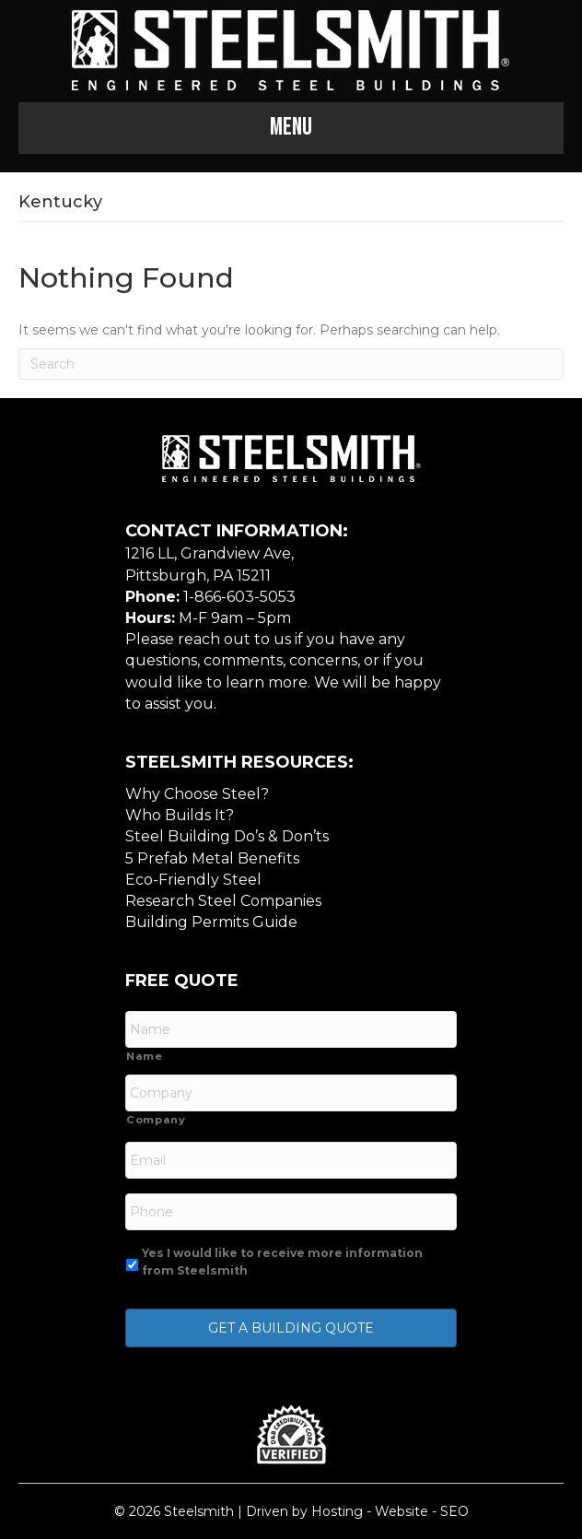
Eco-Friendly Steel (193, 879)
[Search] (291, 364)
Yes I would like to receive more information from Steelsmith (282, 1261)
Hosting (337, 1511)
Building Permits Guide (211, 922)
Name (144, 1056)
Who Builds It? (179, 815)
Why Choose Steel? (197, 794)
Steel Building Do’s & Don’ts (227, 836)
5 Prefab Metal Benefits (212, 858)
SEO (454, 1511)
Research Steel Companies (223, 901)
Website (401, 1511)
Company (156, 1119)
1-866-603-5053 (239, 596)
